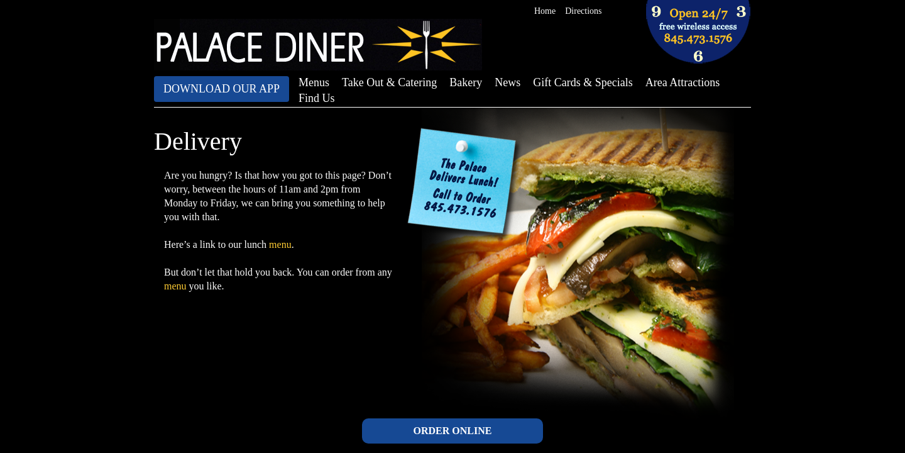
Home (545, 11)
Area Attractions (682, 82)
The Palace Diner (318, 44)
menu (280, 244)
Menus (314, 82)
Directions (583, 11)
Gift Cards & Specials (582, 82)
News (507, 82)
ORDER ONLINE (453, 430)
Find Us (317, 98)
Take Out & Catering (389, 82)
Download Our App (221, 88)
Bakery (465, 82)
